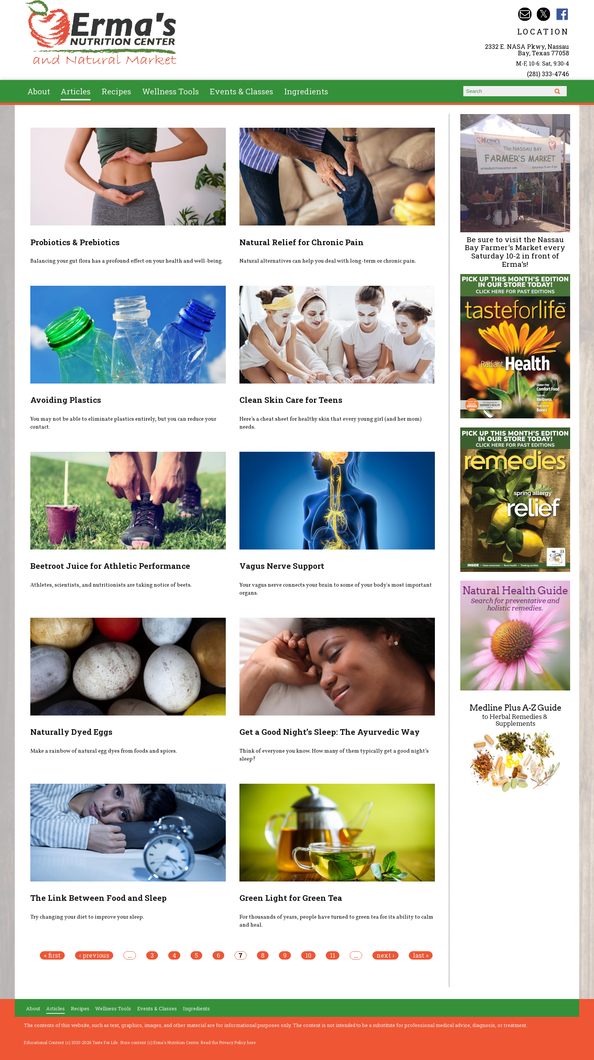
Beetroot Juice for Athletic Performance (110, 566)
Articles (76, 91)
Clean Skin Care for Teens (290, 400)
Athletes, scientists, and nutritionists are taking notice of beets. (111, 585)
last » (420, 955)
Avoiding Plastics (65, 400)
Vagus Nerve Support (281, 566)
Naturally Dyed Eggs (71, 731)
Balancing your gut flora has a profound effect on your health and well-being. (126, 261)
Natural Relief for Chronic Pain (301, 242)
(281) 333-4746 (548, 74)
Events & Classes (241, 91)
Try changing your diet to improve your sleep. (87, 917)
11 (332, 955)
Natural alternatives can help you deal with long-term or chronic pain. (327, 261)
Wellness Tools (170, 91)
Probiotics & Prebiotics (75, 242)
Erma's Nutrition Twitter (543, 14)
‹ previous (94, 955)
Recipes (116, 91)
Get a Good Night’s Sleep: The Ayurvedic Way (329, 731)
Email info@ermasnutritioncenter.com (524, 14)
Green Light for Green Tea (290, 897)
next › (385, 955)
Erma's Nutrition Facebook (562, 14)
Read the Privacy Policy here (228, 1042)
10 (308, 955)
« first (52, 955)
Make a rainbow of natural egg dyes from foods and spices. (103, 751)
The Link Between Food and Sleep (98, 897)
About (38, 91)
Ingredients (306, 91)
